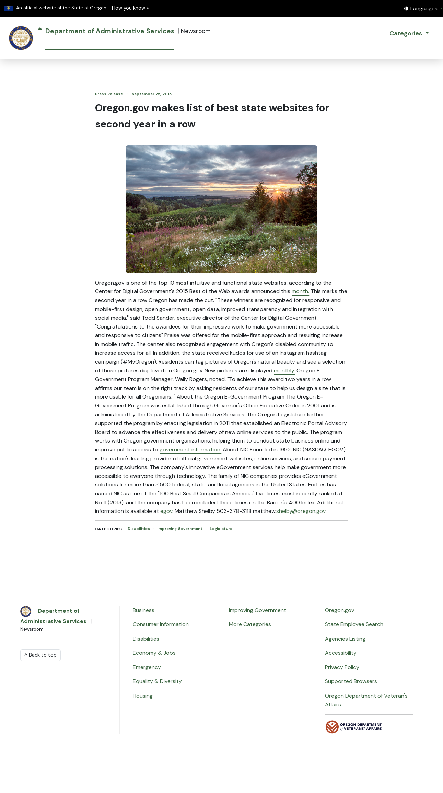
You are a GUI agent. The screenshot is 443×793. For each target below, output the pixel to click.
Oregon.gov (339, 610)
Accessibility (341, 652)
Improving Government (180, 528)
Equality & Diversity (157, 681)
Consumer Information (161, 624)
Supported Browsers (351, 681)
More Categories (250, 624)
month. (300, 291)
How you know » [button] (130, 8)
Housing (143, 695)
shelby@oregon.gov (301, 511)
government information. (190, 449)
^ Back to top (40, 655)
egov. (166, 511)
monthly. (284, 370)
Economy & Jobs (154, 652)
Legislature (221, 528)
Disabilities (139, 528)
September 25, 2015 (152, 94)
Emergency (147, 667)
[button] (423, 8)
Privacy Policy (342, 667)
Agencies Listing (345, 638)
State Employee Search (354, 624)
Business (143, 610)
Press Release (109, 94)
